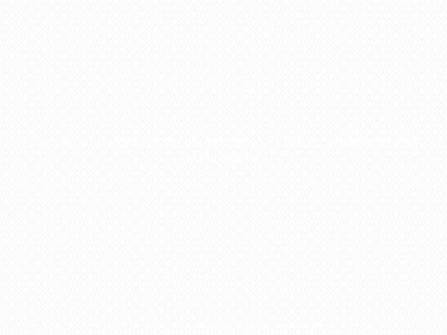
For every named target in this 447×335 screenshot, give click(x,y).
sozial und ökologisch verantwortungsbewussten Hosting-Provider (237, 324)
